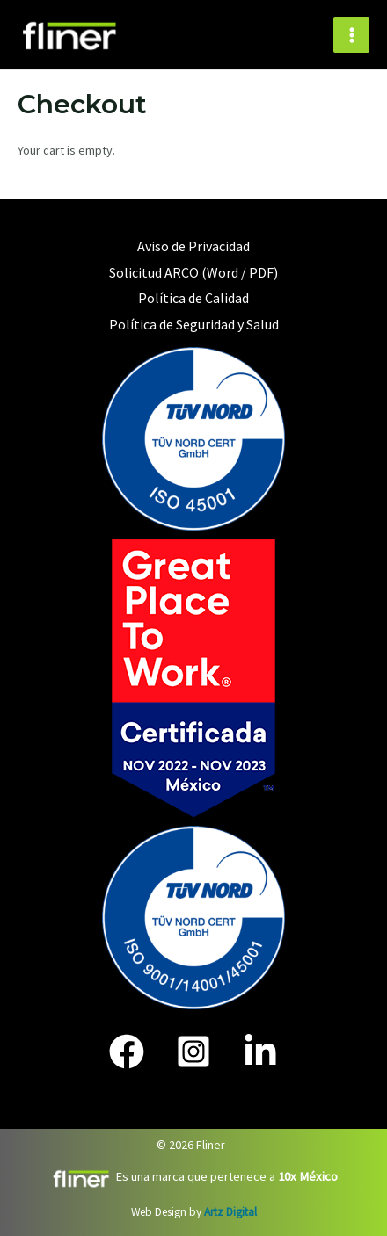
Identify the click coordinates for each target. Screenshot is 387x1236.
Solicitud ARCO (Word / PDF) (193, 272)
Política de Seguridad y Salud (194, 324)
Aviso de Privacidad (193, 246)
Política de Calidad (193, 298)
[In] (260, 1051)
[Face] (126, 1051)
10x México (306, 1176)
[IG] (193, 1051)
